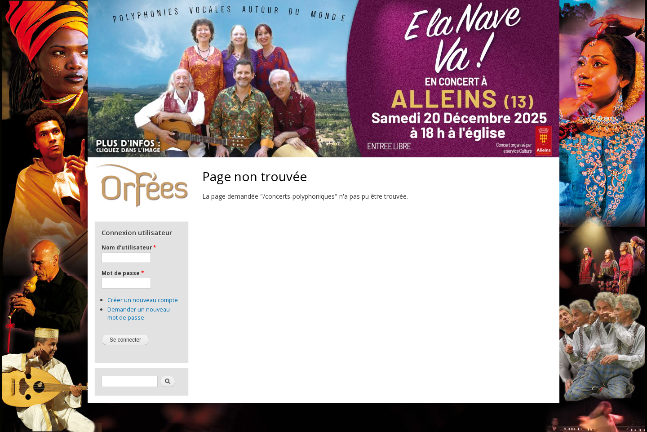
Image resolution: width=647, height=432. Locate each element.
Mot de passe (123, 272)
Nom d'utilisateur (129, 247)
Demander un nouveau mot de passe (138, 313)
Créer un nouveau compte (142, 300)
